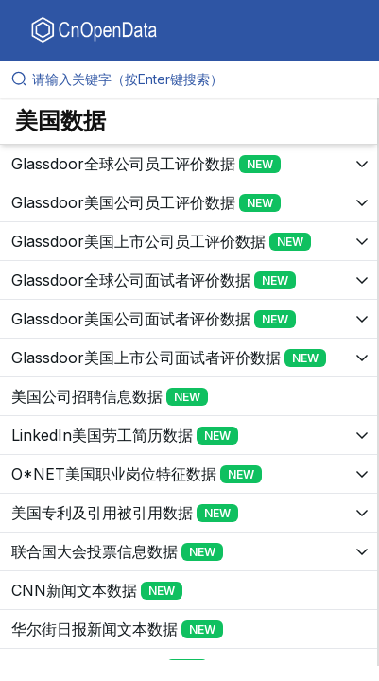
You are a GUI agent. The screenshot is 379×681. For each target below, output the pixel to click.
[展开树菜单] (188, 164)
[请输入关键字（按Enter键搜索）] (197, 79)
